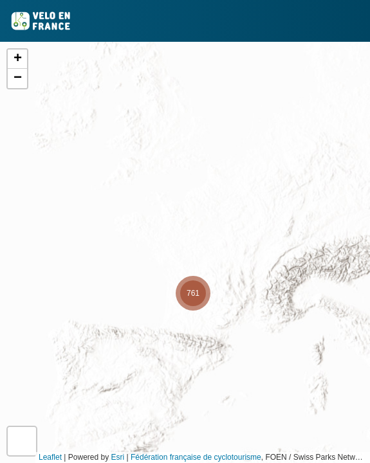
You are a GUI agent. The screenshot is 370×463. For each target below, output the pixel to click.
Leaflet (50, 457)
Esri (118, 457)
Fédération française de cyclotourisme (196, 457)
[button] (193, 293)
